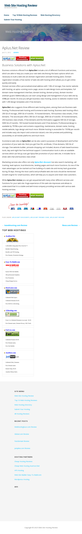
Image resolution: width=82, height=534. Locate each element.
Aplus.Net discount (43, 162)
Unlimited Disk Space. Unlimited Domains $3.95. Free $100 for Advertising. (12, 301)
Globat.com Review (21, 434)
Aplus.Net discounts (21, 217)
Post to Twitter (19, 208)
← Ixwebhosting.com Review (14, 225)
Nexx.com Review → (71, 225)
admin (16, 52)
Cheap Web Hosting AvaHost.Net (27, 466)
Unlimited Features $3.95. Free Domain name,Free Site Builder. (12, 343)
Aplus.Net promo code (39, 217)
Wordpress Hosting (21, 479)
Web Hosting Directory (50, 15)
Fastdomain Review (21, 441)
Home (6, 15)
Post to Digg (58, 208)
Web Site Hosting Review (20, 5)
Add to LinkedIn (26, 208)
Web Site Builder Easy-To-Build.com (27, 475)
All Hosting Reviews (21, 414)
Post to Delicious (39, 208)
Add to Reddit (52, 208)
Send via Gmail (65, 208)
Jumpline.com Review (22, 448)
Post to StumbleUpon (45, 208)
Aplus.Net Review (57, 217)
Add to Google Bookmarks (32, 208)
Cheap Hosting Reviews (23, 461)
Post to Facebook (12, 208)
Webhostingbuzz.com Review (25, 427)
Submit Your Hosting (13, 19)
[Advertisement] (30, 502)
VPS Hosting (19, 470)
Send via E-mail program (71, 208)
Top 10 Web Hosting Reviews (25, 15)
